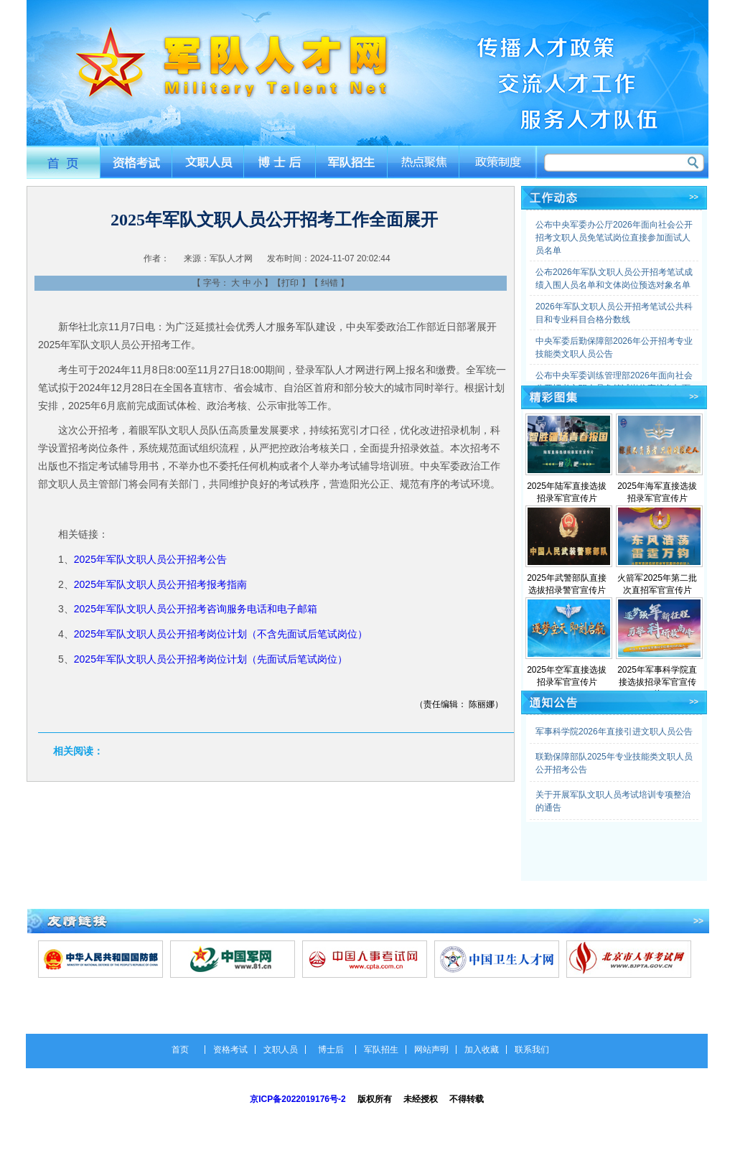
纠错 (329, 283)
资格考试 (135, 162)
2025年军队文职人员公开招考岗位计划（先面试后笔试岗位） (210, 659)
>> (693, 196)
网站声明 (431, 1049)
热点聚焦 (425, 162)
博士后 (280, 162)
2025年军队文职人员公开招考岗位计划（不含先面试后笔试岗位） (221, 634)
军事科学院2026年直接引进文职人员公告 (614, 732)
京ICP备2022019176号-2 (297, 1099)
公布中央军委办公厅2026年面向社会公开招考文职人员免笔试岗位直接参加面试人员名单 (614, 238)
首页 (63, 162)
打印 (290, 283)
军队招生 (353, 162)
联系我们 (532, 1049)
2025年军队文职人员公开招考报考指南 (160, 584)
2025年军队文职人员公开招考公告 (150, 559)
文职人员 (208, 162)
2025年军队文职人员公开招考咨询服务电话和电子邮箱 (195, 609)
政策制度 (499, 162)
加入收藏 (481, 1049)
